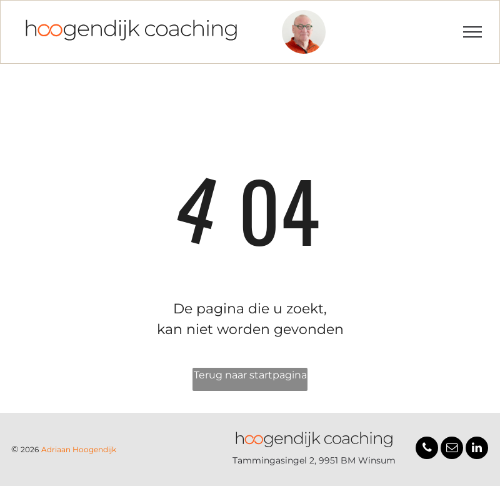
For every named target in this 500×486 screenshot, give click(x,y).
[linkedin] (477, 449)
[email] (452, 449)
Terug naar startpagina (250, 375)
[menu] (472, 32)
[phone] (427, 449)
